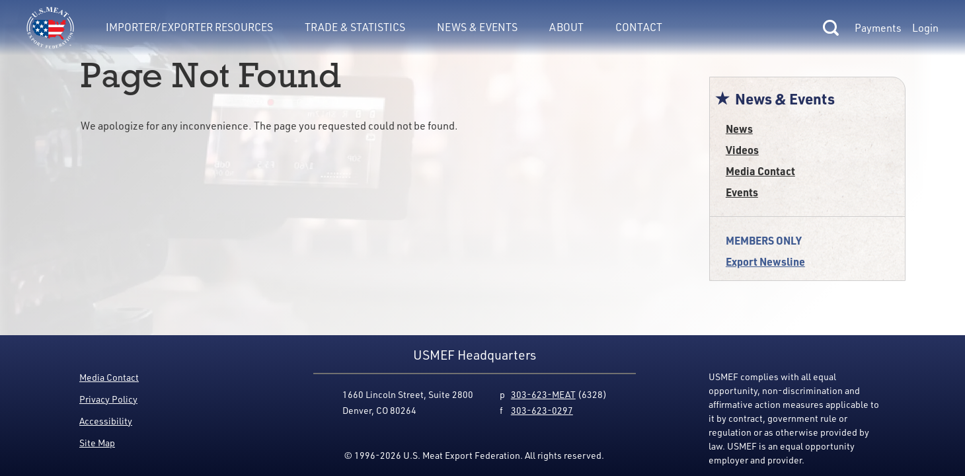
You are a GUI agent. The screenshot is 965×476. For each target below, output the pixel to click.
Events (742, 192)
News (739, 129)
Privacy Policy (108, 399)
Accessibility (105, 420)
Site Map (97, 442)
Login (925, 28)
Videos (742, 150)
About (566, 27)
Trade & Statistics (355, 27)
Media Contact (760, 171)
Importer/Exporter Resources (189, 27)
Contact (638, 27)
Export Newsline (765, 261)
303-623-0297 (542, 410)
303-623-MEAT (543, 394)
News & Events (477, 27)
